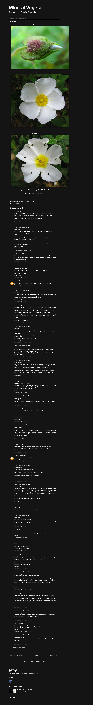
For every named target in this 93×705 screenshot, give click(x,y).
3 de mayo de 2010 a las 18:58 (22, 512)
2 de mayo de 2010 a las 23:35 (22, 421)
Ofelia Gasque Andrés (20, 227)
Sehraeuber (17, 281)
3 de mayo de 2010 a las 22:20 (22, 537)
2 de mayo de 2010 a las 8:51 (22, 277)
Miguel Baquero (19, 455)
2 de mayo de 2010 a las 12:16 (22, 342)
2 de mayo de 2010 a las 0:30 (22, 261)
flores (17, 203)
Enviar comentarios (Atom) (38, 661)
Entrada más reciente (17, 655)
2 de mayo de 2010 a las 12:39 (22, 378)
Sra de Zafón (18, 623)
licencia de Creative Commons (29, 673)
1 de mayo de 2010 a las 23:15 (22, 224)
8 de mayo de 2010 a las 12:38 (22, 631)
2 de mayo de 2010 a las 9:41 (22, 287)
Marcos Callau (18, 253)
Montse (16, 554)
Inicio (36, 655)
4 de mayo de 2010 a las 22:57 (22, 607)
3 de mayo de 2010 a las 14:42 (22, 504)
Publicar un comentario (19, 647)
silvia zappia (18, 408)
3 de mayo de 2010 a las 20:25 (22, 526)
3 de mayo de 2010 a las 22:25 (22, 550)
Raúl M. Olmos (18, 530)
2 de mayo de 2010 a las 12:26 (22, 356)
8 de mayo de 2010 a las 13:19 (22, 644)
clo (15, 264)
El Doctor (17, 305)
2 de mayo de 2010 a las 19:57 (22, 392)
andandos (17, 444)
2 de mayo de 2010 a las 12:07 (22, 301)
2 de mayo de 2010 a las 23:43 (22, 441)
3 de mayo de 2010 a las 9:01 (22, 461)
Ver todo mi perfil (21, 691)
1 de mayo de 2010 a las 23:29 (22, 250)
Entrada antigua (54, 655)
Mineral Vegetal (26, 7)
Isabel (16, 381)
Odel (15, 507)
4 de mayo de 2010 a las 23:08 (22, 620)
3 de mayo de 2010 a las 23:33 (22, 589)
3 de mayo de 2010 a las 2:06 (22, 452)
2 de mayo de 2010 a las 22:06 (22, 405)
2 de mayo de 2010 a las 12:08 (22, 322)
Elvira (16, 211)
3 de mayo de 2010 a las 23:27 (22, 568)
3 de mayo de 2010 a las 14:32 (22, 481)
